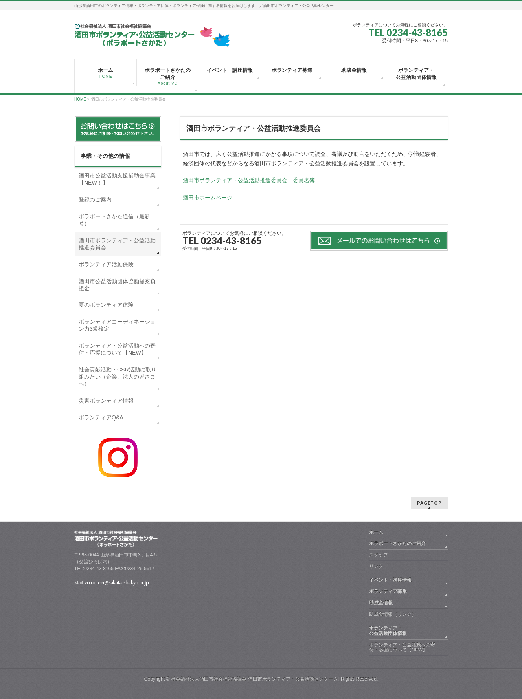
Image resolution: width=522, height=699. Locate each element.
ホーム (376, 532)
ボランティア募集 (388, 591)
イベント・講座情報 (390, 580)
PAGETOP (429, 502)
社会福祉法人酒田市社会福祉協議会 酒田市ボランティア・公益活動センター (252, 679)
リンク (376, 566)
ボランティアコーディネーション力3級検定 (117, 325)
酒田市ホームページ (207, 197)
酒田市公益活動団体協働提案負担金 (117, 284)
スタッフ (378, 555)
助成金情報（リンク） (392, 614)
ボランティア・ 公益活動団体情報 (407, 630)
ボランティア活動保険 (106, 264)
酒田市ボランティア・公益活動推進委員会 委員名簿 (249, 180)
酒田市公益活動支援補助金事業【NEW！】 (117, 179)
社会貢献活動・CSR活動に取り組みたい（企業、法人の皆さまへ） (117, 376)
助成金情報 (381, 603)
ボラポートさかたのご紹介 (397, 543)
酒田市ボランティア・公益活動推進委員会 (117, 244)
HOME (80, 99)
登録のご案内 (95, 199)
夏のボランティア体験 (106, 305)
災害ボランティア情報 (106, 400)
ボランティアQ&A (101, 417)
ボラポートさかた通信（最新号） (114, 220)
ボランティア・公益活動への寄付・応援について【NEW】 (117, 349)
